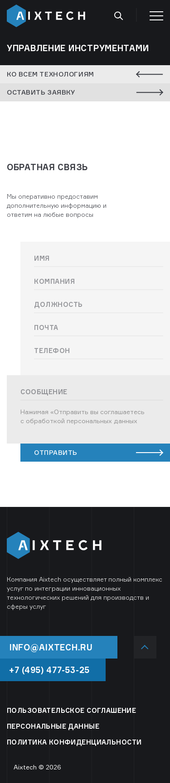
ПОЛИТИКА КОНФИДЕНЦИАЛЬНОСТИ (74, 742)
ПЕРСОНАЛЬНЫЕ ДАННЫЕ (53, 726)
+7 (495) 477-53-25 (49, 670)
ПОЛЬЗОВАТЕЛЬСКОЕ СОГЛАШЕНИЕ (71, 710)
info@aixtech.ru (51, 647)
